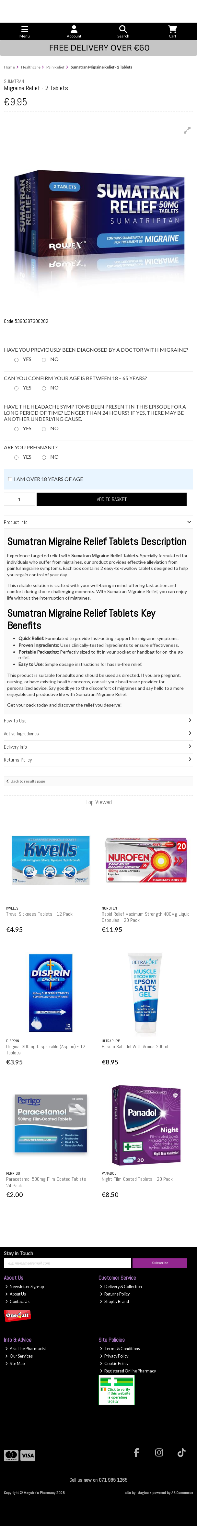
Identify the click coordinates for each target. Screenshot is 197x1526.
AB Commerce (182, 1492)
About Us (15, 1294)
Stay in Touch (18, 1253)
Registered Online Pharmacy (128, 1371)
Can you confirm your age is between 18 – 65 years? (75, 378)
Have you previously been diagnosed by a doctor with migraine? (96, 350)
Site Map (15, 1363)
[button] (187, 130)
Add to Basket (112, 499)
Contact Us (17, 1301)
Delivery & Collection (121, 1286)
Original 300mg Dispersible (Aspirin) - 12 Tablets (45, 1049)
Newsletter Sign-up (24, 1286)
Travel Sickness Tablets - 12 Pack (39, 914)
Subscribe (160, 1262)
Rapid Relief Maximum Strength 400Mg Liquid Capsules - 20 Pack (146, 917)
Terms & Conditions (120, 1348)
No (54, 359)
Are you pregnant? (31, 447)
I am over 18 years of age (48, 479)
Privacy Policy (114, 1356)
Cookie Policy (114, 1363)
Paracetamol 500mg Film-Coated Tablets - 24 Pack (47, 1182)
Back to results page (28, 781)
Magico (143, 1492)
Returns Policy (115, 1294)
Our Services (19, 1356)
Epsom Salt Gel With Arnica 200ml (135, 1046)
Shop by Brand (114, 1301)
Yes (27, 359)
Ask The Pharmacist (25, 1348)
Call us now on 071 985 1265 (98, 1480)
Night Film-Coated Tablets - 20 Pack (137, 1179)
